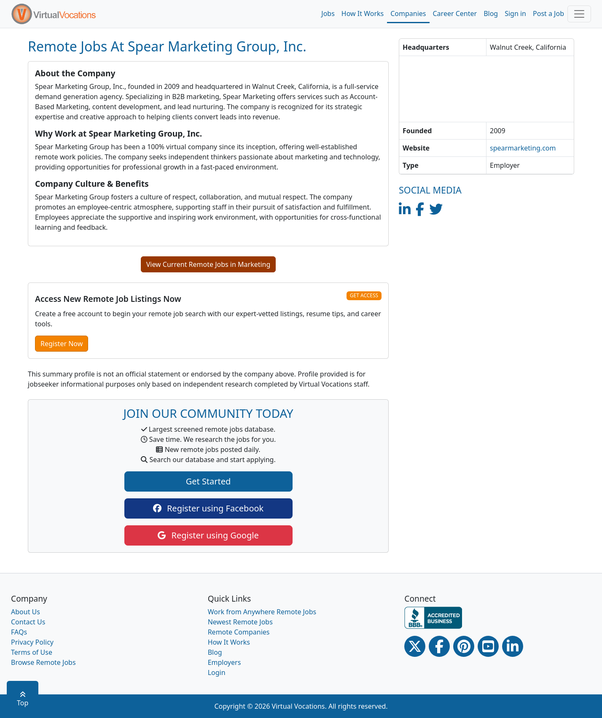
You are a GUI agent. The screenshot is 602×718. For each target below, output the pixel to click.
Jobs (328, 13)
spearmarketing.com (523, 148)
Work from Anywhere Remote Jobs (262, 611)
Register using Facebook (208, 508)
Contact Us (28, 622)
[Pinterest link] (463, 646)
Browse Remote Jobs (43, 662)
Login (217, 672)
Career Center (455, 13)
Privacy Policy (32, 642)
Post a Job (548, 13)
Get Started (208, 481)
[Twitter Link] (414, 646)
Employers (224, 662)
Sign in (515, 13)
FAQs (19, 632)
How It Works (362, 13)
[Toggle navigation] (579, 13)
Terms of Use (31, 652)
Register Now (61, 343)
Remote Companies (239, 632)
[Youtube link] (488, 646)
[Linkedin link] (512, 646)
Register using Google (208, 535)
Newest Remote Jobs (240, 622)
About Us (25, 611)
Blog (491, 13)
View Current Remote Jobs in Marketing (208, 264)
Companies (408, 13)
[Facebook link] (439, 646)
